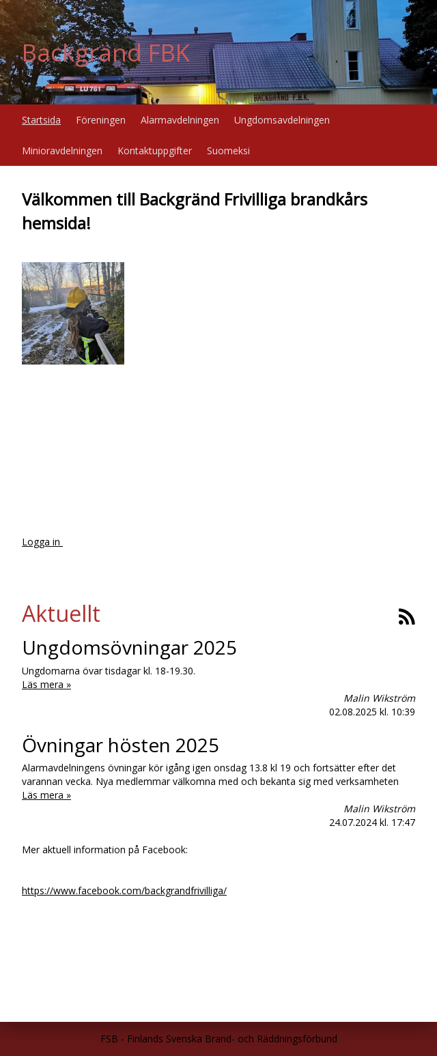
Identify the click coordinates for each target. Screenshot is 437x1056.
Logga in (42, 541)
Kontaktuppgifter (154, 150)
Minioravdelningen (62, 150)
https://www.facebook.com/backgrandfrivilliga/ (124, 890)
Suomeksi (228, 150)
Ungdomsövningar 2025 (129, 647)
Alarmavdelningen (180, 119)
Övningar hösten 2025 (120, 745)
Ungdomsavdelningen (282, 119)
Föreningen (101, 119)
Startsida (41, 119)
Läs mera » (46, 684)
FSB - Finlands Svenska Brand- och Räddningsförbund (218, 1038)
